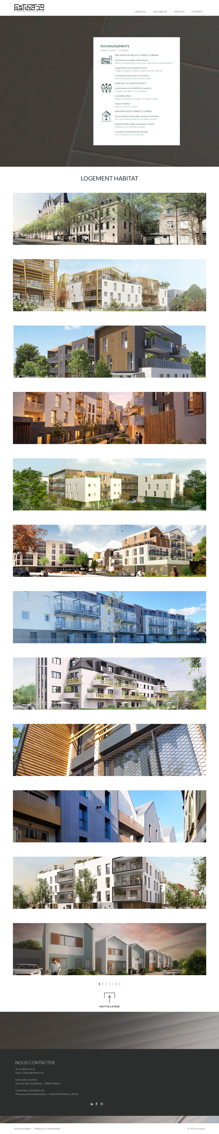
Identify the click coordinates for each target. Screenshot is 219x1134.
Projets (179, 11)
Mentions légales (22, 1128)
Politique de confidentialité (47, 1128)
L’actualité (160, 11)
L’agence (140, 11)
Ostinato (200, 1128)
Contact (197, 11)
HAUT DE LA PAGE (109, 1006)
